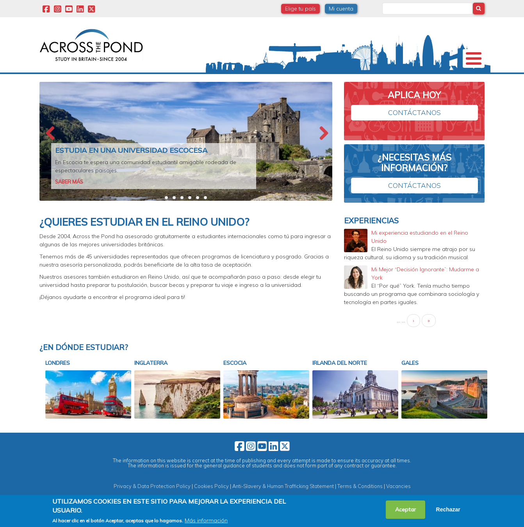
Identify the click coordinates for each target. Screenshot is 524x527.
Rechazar (448, 509)
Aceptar (405, 509)
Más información (206, 520)
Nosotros (61, 79)
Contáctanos (414, 125)
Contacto (439, 79)
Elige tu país (300, 8)
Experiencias (358, 79)
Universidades (113, 79)
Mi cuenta (341, 8)
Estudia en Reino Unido (218, 79)
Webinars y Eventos (295, 79)
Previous (49, 146)
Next (322, 146)
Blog (400, 79)
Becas (160, 79)
